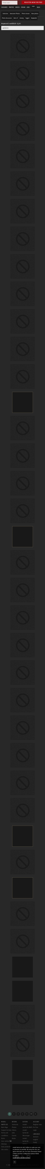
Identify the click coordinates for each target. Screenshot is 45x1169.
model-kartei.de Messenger (26, 1133)
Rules (3, 1138)
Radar (14, 1138)
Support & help (6, 1130)
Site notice (4, 1149)
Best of (16, 18)
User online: (6, 1141)
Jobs (13, 1133)
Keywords (34, 18)
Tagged (27, 18)
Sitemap (4, 1144)
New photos (34, 13)
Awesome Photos (15, 13)
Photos (14, 1127)
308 (31, 1114)
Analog (22, 18)
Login (33, 6)
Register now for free (33, 2)
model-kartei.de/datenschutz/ (21, 1158)
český (35, 1142)
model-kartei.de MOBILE (25, 1141)
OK (14, 1162)
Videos (14, 1130)
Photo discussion (7, 18)
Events (14, 1135)
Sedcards (15, 1124)
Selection (5, 13)
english (35, 1139)
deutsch (35, 1137)
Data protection (6, 1147)
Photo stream (26, 13)
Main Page (4, 1127)
